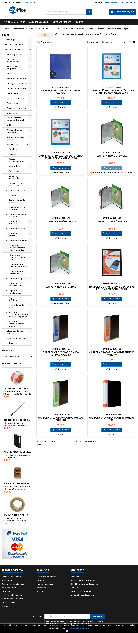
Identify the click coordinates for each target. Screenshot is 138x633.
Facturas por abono (46, 584)
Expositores (12, 103)
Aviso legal (7, 580)
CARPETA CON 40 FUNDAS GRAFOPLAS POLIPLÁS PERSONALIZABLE (111, 288)
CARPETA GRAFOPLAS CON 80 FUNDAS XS (111, 419)
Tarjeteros (13, 149)
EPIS (9, 125)
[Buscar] (69, 12)
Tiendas (5, 606)
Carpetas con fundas (18, 240)
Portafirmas (14, 171)
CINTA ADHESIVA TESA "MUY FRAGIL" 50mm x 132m (17, 388)
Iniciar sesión (111, 2)
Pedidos (40, 580)
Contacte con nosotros (12, 598)
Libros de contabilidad (14, 177)
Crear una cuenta (127, 2)
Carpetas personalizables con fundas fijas (17, 247)
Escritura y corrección (17, 108)
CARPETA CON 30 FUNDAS (112, 156)
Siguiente (90, 441)
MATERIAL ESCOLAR (38, 21)
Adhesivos (12, 343)
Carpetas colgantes (18, 278)
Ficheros (12, 195)
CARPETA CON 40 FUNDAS (111, 221)
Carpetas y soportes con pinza (18, 215)
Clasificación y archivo (17, 144)
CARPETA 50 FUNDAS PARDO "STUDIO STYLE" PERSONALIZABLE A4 (112, 91)
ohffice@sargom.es (86, 595)
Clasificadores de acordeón (17, 208)
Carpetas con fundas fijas (16, 272)
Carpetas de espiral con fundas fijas (18, 257)
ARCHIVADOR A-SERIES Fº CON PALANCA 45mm (17, 452)
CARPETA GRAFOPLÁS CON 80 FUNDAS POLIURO (60, 419)
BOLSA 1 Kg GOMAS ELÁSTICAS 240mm (17, 483)
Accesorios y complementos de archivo (17, 323)
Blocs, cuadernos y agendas (15, 332)
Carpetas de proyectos (14, 222)
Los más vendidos (13, 363)
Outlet (10, 73)
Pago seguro (8, 591)
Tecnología (10, 39)
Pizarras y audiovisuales (13, 60)
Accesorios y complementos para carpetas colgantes (18, 314)
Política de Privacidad (12, 595)
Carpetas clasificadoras (15, 284)
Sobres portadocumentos (17, 160)
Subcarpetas (15, 154)
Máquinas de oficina (16, 88)
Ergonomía (12, 113)
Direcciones (42, 587)
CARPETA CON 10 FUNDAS (61, 221)
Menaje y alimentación (17, 83)
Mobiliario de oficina (16, 78)
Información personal (46, 576)
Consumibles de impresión (14, 131)
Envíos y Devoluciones (12, 576)
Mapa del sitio (8, 602)
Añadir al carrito (60, 102)
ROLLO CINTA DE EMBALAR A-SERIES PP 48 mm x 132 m (17, 515)
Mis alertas (41, 591)
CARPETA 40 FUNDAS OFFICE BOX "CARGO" (60, 91)
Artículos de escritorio (17, 338)
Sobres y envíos (14, 54)
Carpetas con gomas (15, 234)
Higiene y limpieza (15, 98)
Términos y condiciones (13, 584)
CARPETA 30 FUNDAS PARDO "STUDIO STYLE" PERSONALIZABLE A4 (61, 157)
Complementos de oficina (16, 138)
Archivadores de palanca (16, 306)
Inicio (5, 35)
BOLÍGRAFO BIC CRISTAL (17, 420)
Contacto (6, 2)
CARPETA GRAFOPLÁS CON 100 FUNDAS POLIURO (61, 353)
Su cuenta (43, 570)
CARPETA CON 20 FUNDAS (60, 287)
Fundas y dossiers (17, 190)
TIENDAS (79, 21)
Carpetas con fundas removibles (18, 265)
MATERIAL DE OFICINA (14, 21)
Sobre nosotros (9, 587)
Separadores (15, 166)
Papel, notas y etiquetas (13, 67)
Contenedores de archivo (17, 201)
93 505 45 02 (29, 2)
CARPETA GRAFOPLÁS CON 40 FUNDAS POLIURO (111, 353)
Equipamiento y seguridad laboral (15, 119)
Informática (12, 93)
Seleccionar (114, 42)
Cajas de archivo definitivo (16, 299)
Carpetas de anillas (18, 228)
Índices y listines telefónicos (16, 184)
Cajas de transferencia (15, 291)
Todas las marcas (61, 21)
